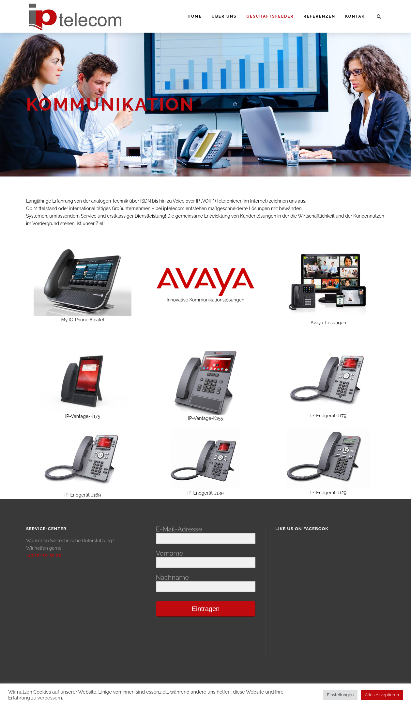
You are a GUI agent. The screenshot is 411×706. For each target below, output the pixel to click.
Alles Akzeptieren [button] (382, 694)
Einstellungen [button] (340, 694)
